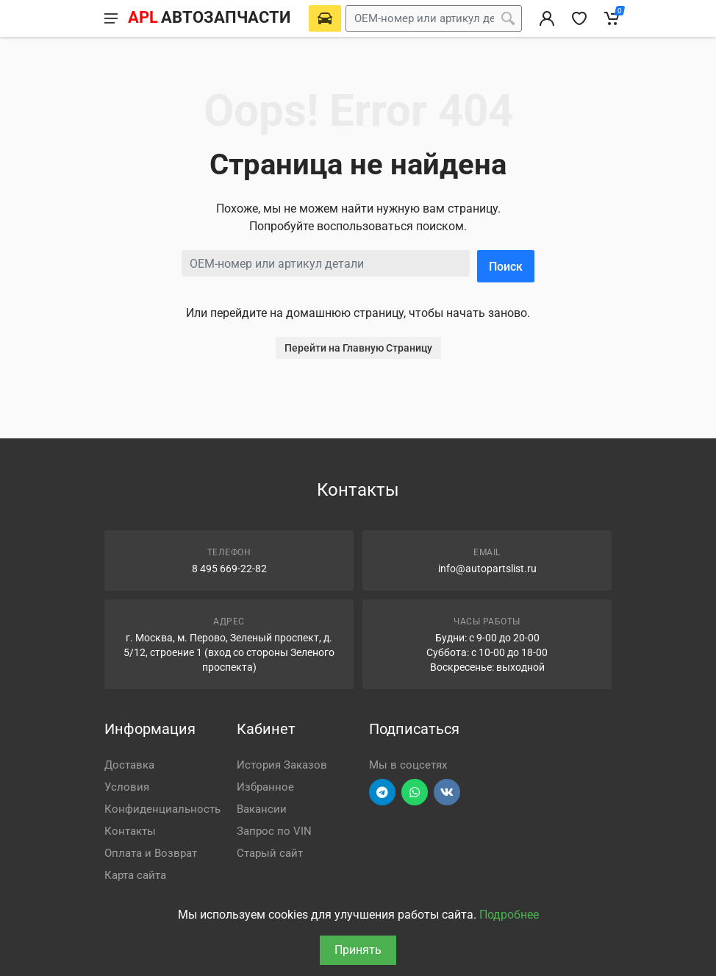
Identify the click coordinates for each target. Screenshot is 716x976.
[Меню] (111, 18)
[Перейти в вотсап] (414, 792)
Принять (358, 950)
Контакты (130, 831)
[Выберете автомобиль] (325, 18)
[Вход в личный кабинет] (547, 18)
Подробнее (509, 915)
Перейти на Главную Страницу (358, 348)
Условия (126, 787)
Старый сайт (270, 853)
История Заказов (282, 765)
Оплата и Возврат (150, 853)
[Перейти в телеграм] (382, 792)
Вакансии (262, 809)
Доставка (129, 765)
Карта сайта (135, 875)
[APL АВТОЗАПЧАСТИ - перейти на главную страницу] (209, 18)
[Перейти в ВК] (447, 792)
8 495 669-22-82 (229, 568)
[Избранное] (579, 18)
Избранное (265, 787)
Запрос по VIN (274, 831)
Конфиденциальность (162, 809)
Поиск (506, 267)
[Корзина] (611, 18)
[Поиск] (508, 18)
